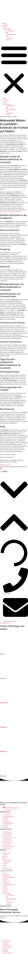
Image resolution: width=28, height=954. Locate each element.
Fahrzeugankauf (7, 860)
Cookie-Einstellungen (8, 877)
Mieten (5, 23)
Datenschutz (6, 875)
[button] (14, 69)
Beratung (5, 818)
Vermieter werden (7, 834)
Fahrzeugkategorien (11, 34)
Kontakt (8, 40)
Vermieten (5, 25)
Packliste (5, 820)
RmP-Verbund (6, 839)
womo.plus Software (8, 837)
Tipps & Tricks (6, 940)
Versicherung (9, 38)
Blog (7, 32)
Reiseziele (5, 942)
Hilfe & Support (7, 29)
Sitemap (5, 879)
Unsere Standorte (7, 946)
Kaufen (5, 27)
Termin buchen (7, 835)
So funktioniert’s (10, 31)
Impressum (6, 873)
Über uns (5, 856)
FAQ (7, 36)
